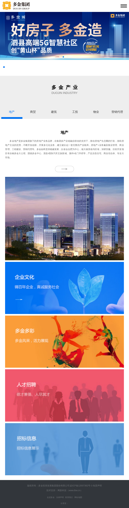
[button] (63, 57)
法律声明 (60, 497)
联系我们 (69, 497)
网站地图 (78, 497)
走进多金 (51, 497)
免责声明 (97, 485)
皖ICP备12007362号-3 (81, 485)
